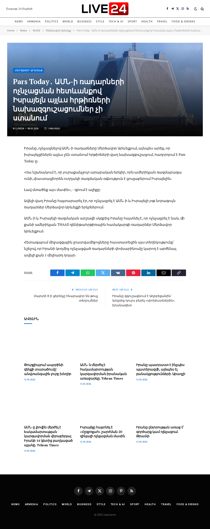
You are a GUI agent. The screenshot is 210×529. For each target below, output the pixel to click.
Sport (132, 21)
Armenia (34, 21)
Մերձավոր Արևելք (28, 70)
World (68, 21)
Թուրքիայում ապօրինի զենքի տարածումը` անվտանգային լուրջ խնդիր (47, 369)
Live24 (20, 128)
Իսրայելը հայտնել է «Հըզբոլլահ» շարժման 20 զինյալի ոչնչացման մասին (102, 431)
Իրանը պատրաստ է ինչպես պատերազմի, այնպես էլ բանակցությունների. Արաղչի (160, 369)
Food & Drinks (183, 21)
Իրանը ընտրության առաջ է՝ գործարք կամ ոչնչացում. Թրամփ (160, 431)
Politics (51, 21)
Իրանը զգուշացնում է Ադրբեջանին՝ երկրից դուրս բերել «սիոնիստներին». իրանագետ (143, 300)
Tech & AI (116, 21)
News (19, 21)
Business (84, 21)
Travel (162, 21)
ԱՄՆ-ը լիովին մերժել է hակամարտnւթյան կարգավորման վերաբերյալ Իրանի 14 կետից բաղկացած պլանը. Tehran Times (48, 436)
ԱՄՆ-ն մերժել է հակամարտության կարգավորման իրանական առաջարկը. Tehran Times (103, 371)
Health (147, 21)
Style (100, 21)
